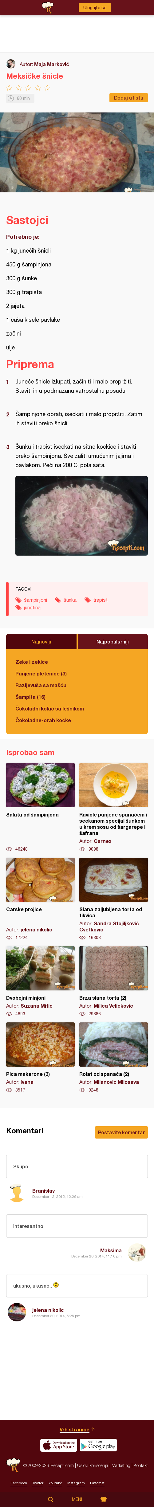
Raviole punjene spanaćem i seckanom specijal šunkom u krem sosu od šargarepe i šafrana (113, 807)
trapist (100, 600)
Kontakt (141, 1465)
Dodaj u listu (128, 97)
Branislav (43, 1191)
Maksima (111, 1250)
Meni (77, 1499)
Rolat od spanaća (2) (113, 1057)
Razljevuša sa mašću (40, 685)
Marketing (121, 1465)
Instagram (76, 1483)
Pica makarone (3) (40, 1057)
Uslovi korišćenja (92, 1465)
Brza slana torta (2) (113, 981)
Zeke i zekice (31, 662)
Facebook (18, 1483)
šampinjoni (35, 600)
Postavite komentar (121, 1132)
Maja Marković (51, 64)
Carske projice (40, 899)
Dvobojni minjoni (40, 981)
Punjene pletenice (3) (41, 673)
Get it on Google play (98, 1445)
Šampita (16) (30, 697)
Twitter (37, 1483)
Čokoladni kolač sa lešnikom (49, 708)
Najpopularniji (113, 641)
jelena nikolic (48, 1310)
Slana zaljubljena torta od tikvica (113, 899)
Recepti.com (13, 1465)
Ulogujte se (94, 7)
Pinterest (97, 1483)
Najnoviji (41, 641)
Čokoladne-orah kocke (43, 720)
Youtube (55, 1483)
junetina (32, 607)
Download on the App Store (58, 1445)
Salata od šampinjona (40, 807)
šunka (70, 600)
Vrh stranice (74, 1429)
